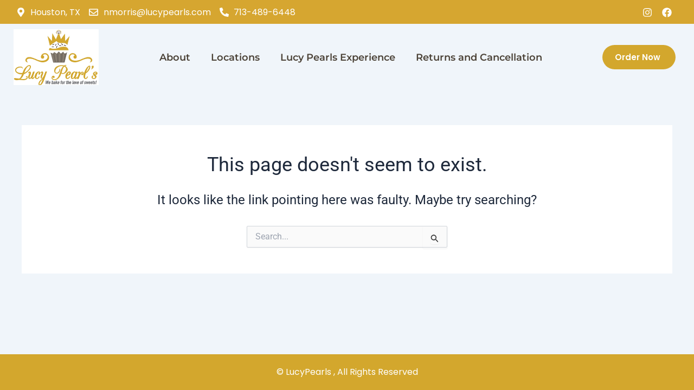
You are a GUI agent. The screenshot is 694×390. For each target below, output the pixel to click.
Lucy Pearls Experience (337, 57)
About (174, 57)
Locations (235, 57)
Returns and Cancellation (479, 57)
